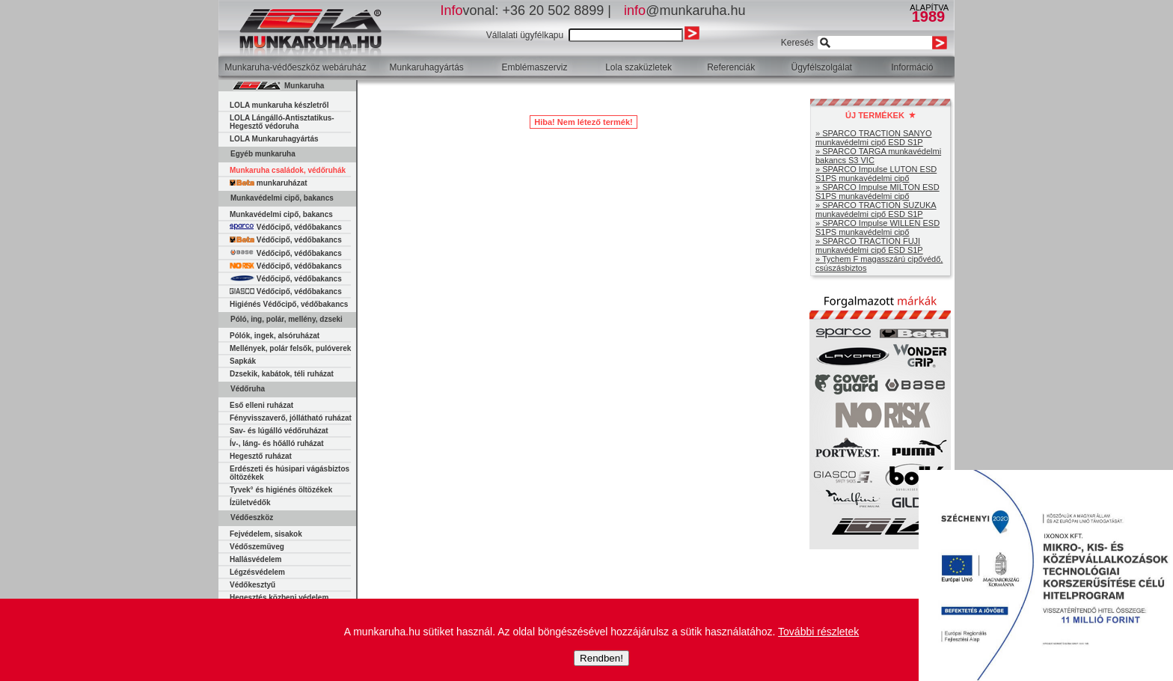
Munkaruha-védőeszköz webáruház (295, 67)
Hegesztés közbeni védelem (279, 597)
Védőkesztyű (252, 585)
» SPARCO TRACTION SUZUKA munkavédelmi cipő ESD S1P (876, 210)
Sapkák (243, 361)
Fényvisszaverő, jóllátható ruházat (291, 418)
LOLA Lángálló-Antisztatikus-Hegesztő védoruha (282, 122)
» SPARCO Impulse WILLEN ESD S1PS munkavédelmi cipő (877, 227)
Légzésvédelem (257, 572)
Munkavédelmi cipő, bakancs (281, 214)
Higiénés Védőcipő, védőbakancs (289, 304)
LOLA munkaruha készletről (279, 105)
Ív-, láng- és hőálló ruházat (277, 443)
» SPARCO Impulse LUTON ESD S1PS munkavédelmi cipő (876, 174)
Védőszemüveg (257, 547)
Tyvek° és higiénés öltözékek (281, 490)
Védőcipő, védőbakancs (286, 227)
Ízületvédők (250, 502)
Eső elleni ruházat (261, 405)
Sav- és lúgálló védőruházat (279, 431)
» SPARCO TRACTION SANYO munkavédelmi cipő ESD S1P (873, 138)
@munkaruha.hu (684, 10)
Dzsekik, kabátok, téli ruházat (282, 374)
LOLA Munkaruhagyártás (274, 139)
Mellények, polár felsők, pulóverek (290, 348)
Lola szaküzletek (638, 67)
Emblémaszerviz (534, 67)
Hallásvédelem (256, 559)
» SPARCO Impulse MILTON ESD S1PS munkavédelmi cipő (877, 192)
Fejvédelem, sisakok (266, 534)
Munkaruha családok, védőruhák (288, 170)
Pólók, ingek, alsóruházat (274, 336)
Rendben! (601, 658)
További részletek (818, 632)
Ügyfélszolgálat (821, 67)
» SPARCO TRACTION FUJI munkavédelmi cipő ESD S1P (869, 245)
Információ (912, 67)
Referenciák (731, 67)
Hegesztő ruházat (261, 456)
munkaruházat (268, 183)
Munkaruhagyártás (426, 67)
